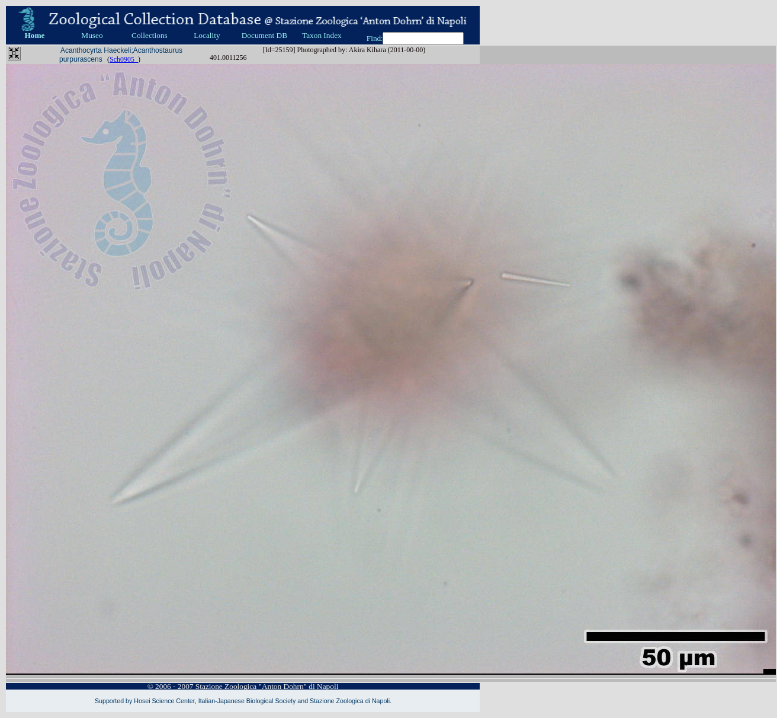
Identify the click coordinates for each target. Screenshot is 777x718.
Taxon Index (322, 35)
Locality (207, 35)
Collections (149, 35)
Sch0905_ (124, 59)
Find (374, 38)
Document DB (264, 35)
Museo (91, 35)
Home (34, 35)
